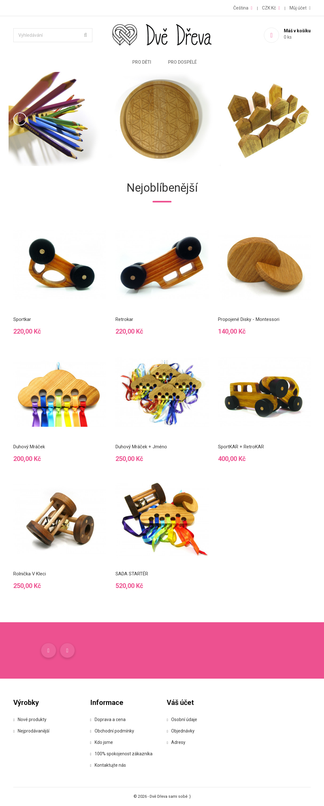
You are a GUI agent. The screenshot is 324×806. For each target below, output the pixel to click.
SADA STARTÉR (131, 574)
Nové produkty (30, 719)
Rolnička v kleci (29, 574)
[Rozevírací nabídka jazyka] (242, 8)
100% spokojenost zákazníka (121, 754)
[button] (32, 119)
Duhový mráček (29, 447)
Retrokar (124, 319)
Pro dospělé (182, 62)
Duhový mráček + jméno (141, 447)
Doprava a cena (108, 719)
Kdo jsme (101, 742)
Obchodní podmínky (112, 731)
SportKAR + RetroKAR (241, 447)
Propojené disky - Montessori (248, 319)
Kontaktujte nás (108, 765)
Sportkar (22, 319)
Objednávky (181, 731)
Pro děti (141, 62)
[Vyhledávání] (52, 35)
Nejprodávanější (31, 731)
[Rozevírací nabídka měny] (271, 8)
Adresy (176, 742)
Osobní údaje (182, 719)
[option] (162, 119)
